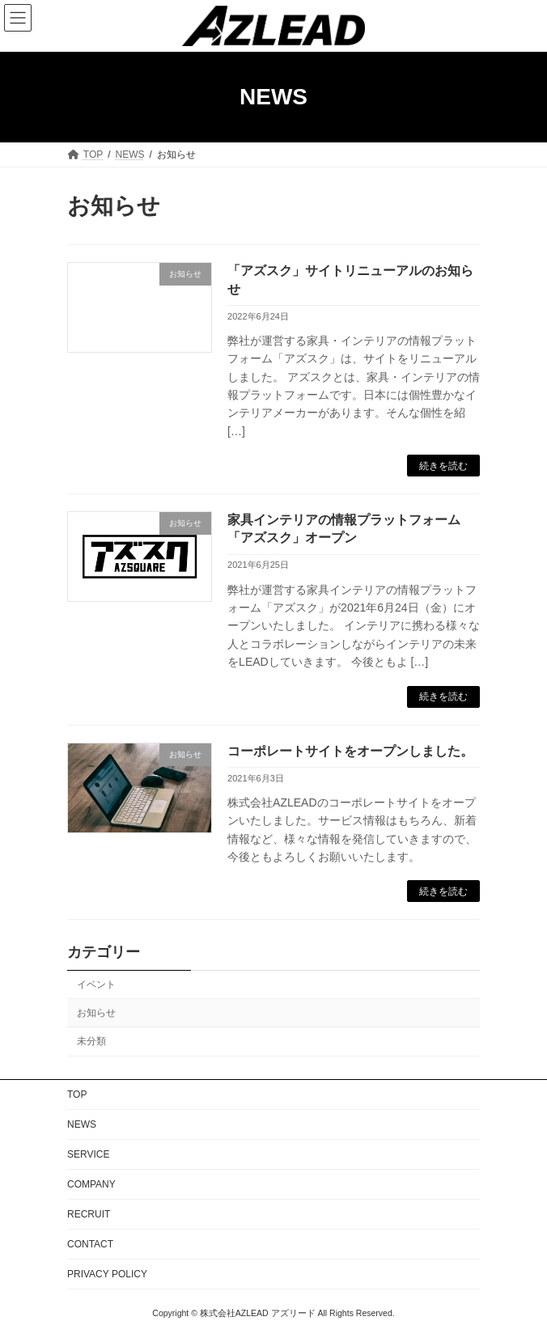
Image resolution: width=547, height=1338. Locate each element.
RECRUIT (88, 1214)
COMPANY (91, 1184)
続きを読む (443, 466)
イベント (96, 984)
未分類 (91, 1041)
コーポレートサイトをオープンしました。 (350, 751)
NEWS (81, 1124)
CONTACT (90, 1244)
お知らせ (96, 1012)
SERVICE (88, 1154)
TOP (77, 1094)
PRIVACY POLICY (107, 1274)
